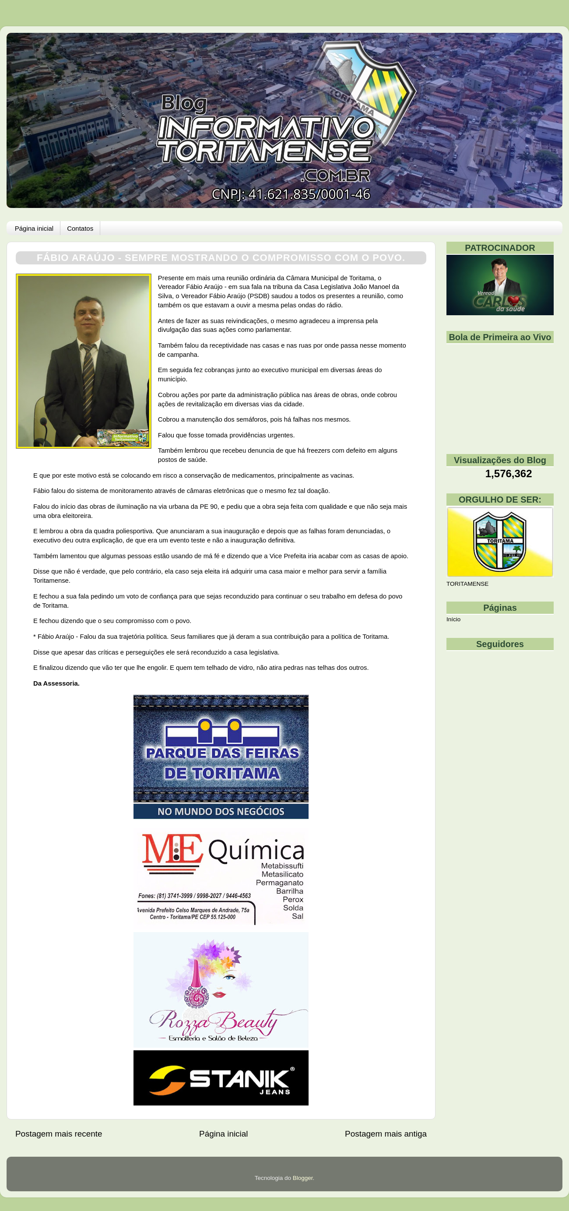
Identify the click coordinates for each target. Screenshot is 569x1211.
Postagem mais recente (58, 1133)
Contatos (80, 228)
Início (453, 619)
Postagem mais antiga (386, 1133)
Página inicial (34, 228)
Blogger (303, 1178)
